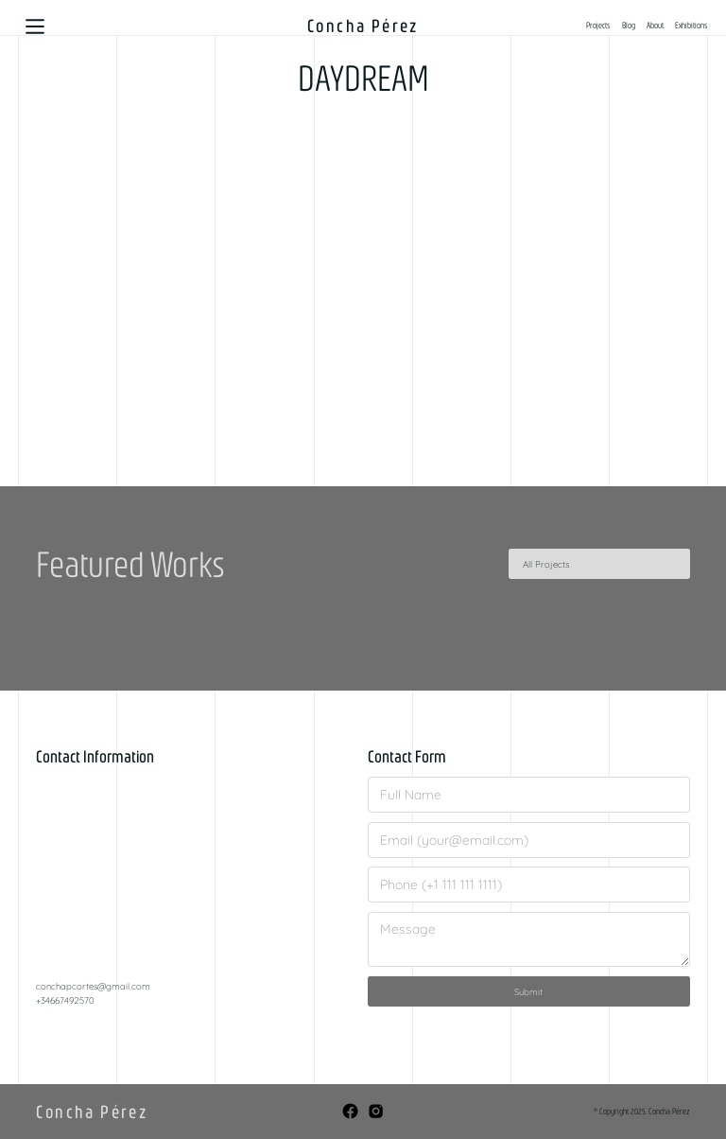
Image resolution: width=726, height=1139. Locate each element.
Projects (598, 25)
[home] (363, 26)
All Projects (546, 564)
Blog (628, 25)
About (655, 25)
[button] (35, 26)
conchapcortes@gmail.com (93, 985)
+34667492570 (65, 1000)
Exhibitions (691, 25)
